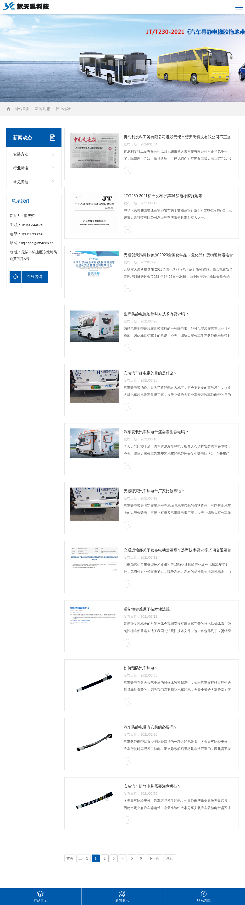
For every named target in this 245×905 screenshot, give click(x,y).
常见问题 (20, 182)
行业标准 (63, 109)
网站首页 (22, 109)
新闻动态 (42, 109)
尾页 (169, 858)
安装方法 (20, 154)
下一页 (154, 858)
